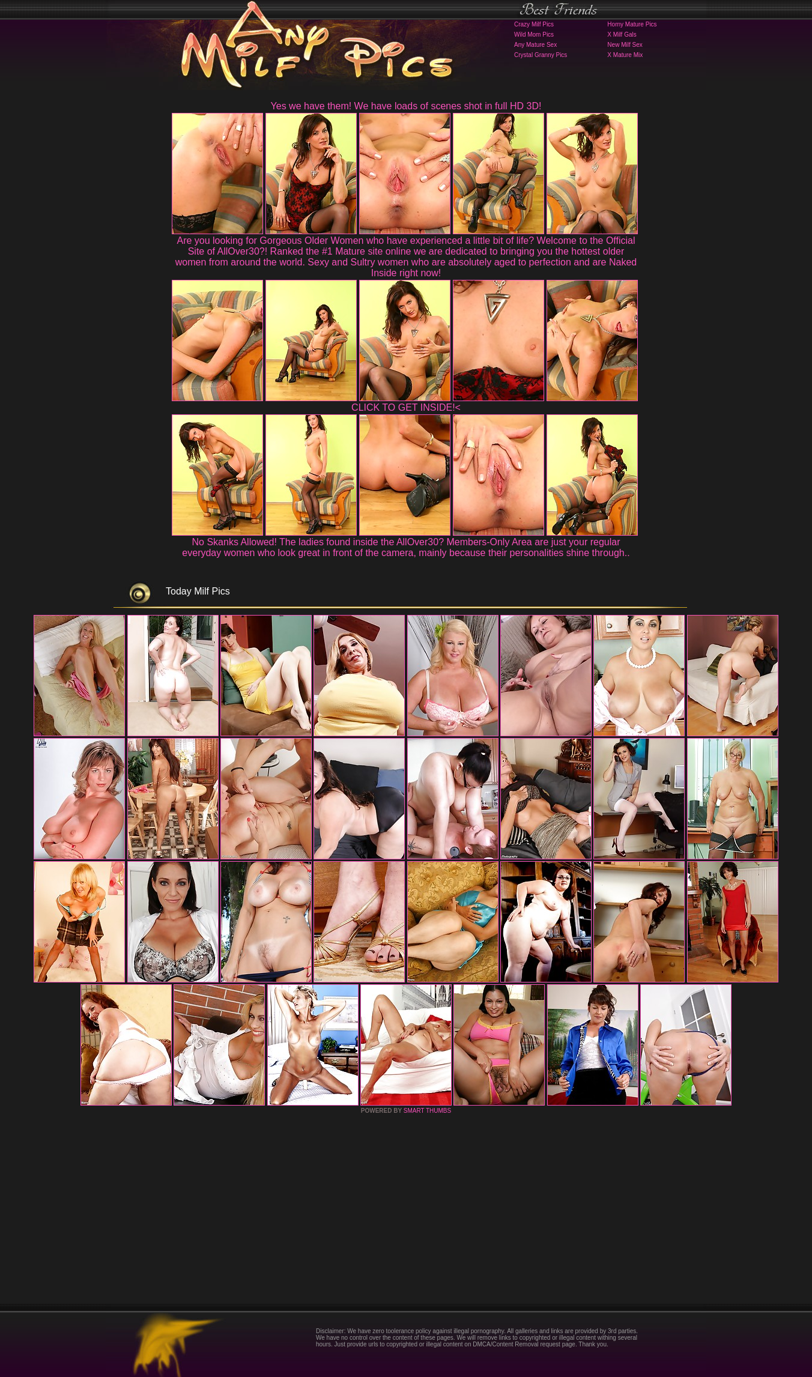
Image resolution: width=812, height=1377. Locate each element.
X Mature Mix (625, 55)
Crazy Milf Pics (534, 24)
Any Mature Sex (535, 44)
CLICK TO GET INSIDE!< (406, 407)
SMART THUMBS (427, 1110)
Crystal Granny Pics (540, 55)
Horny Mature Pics (631, 24)
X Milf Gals (621, 34)
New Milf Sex (624, 44)
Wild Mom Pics (534, 34)
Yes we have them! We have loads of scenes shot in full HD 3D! (406, 106)
